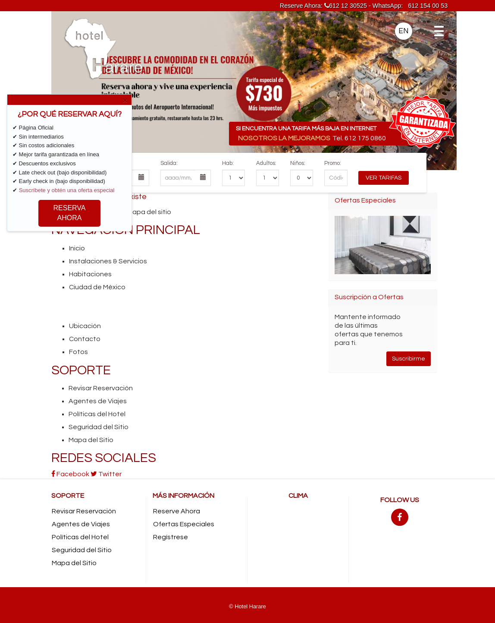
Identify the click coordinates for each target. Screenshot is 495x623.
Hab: (228, 163)
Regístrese (170, 537)
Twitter (106, 474)
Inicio (77, 248)
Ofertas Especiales (183, 524)
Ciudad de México (97, 287)
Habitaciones (90, 274)
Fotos (78, 351)
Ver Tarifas (383, 178)
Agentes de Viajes (98, 401)
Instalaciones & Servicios (108, 261)
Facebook (70, 474)
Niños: (297, 163)
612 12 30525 (345, 5)
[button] (81, 90)
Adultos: (266, 163)
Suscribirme (408, 359)
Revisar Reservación (101, 388)
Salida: (169, 163)
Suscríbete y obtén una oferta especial (67, 190)
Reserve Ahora (176, 511)
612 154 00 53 (428, 5)
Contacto (84, 338)
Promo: (332, 163)
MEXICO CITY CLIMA (298, 536)
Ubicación (85, 326)
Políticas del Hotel (97, 414)
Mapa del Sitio (91, 439)
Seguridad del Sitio (98, 427)
